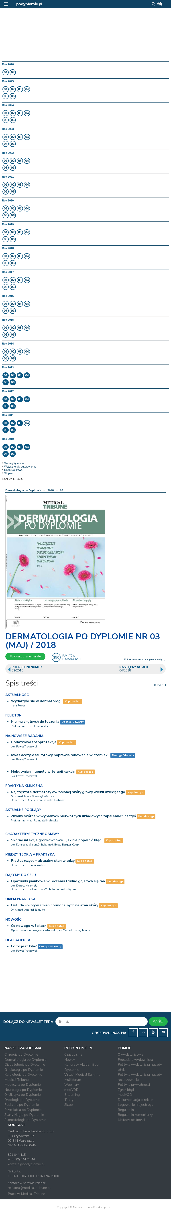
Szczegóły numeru (15, 463)
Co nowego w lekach (29, 925)
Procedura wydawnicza (135, 1059)
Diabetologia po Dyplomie (24, 1064)
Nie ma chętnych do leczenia (35, 721)
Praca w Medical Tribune (26, 1194)
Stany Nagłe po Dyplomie (24, 1114)
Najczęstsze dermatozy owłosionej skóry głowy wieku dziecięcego (68, 792)
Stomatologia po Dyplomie (25, 1120)
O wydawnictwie (131, 1054)
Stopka (8, 473)
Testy (68, 1100)
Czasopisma (73, 1054)
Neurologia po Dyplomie (23, 1090)
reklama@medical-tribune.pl (29, 1188)
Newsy (69, 1059)
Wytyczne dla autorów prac (20, 466)
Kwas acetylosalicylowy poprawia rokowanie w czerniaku (60, 755)
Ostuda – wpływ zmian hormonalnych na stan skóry (54, 905)
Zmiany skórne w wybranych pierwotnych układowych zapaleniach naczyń (73, 816)
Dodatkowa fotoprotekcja (33, 742)
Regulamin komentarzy (135, 1114)
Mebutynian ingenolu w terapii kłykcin (43, 771)
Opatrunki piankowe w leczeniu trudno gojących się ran (58, 881)
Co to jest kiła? (24, 946)
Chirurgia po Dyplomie (21, 1054)
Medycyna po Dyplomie (22, 1084)
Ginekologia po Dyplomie (23, 1069)
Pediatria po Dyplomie (21, 1104)
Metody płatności (131, 1120)
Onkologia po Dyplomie (22, 1100)
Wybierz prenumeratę (25, 656)
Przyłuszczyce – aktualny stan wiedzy (43, 860)
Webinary (71, 1084)
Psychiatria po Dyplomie (23, 1110)
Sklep (68, 1104)
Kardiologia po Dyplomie (23, 1074)
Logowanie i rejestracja (135, 1104)
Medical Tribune (16, 1079)
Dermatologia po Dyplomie (23, 490)
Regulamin (126, 1110)
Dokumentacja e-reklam (136, 1100)
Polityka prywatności (134, 1084)
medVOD (71, 1090)
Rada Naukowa (13, 470)
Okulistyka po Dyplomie (22, 1094)
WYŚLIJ (158, 1021)
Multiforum (72, 1079)
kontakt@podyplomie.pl (26, 1164)
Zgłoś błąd (126, 1090)
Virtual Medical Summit (82, 1074)
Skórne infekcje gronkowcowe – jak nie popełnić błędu (57, 840)
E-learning (72, 1094)
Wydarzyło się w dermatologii (36, 701)
